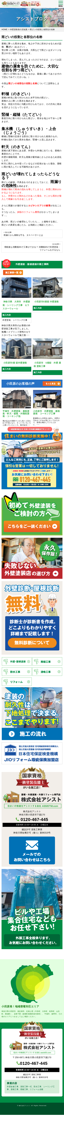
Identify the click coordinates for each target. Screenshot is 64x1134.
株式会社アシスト (24, 1105)
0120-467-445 (34, 819)
